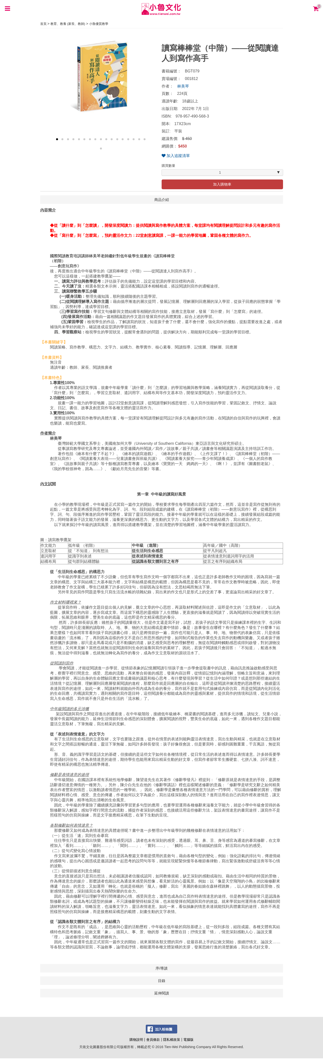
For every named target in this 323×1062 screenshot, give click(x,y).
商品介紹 (161, 200)
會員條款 (153, 1040)
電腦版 (188, 1040)
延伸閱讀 (161, 993)
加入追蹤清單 (176, 156)
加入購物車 (222, 184)
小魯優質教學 (98, 24)
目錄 (161, 981)
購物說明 (136, 1040)
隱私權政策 (171, 1040)
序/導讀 (161, 968)
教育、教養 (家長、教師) (67, 24)
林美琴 (183, 86)
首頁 (43, 24)
